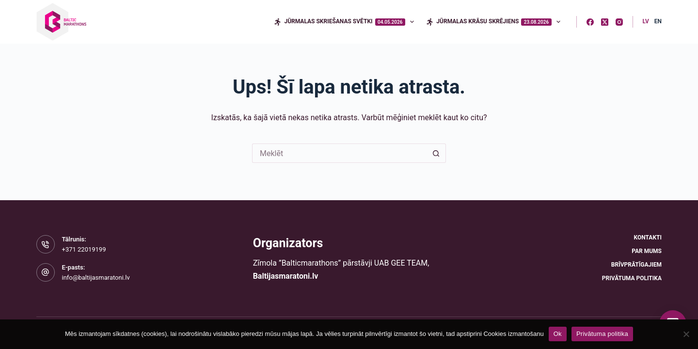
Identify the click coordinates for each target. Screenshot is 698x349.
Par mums (647, 251)
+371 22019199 (84, 249)
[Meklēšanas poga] (436, 153)
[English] (658, 22)
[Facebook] (590, 22)
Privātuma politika (632, 278)
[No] (686, 334)
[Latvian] (646, 22)
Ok (558, 333)
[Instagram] (619, 22)
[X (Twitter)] (604, 22)
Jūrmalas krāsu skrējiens (495, 22)
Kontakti (648, 237)
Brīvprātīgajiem (636, 264)
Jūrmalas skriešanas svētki (346, 22)
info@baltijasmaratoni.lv (96, 277)
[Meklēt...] (339, 153)
